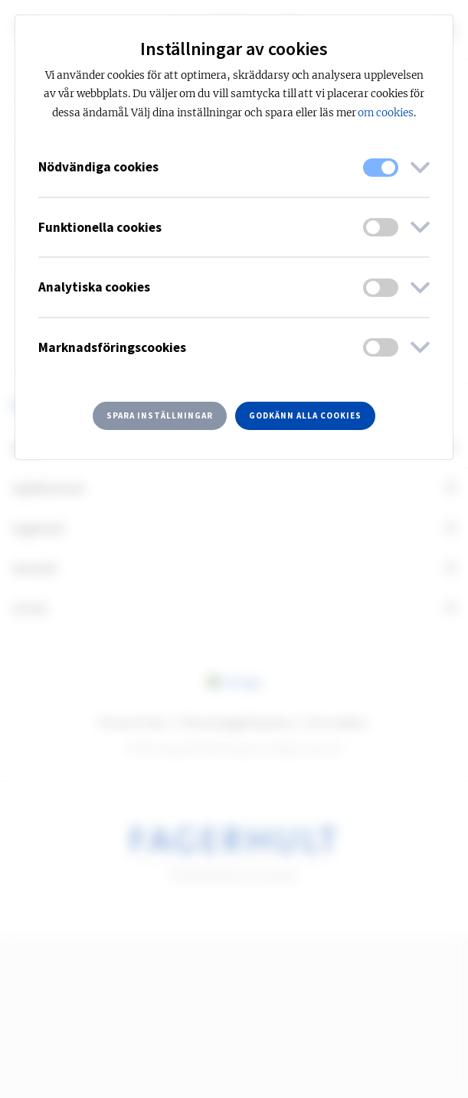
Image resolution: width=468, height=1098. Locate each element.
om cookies (386, 112)
